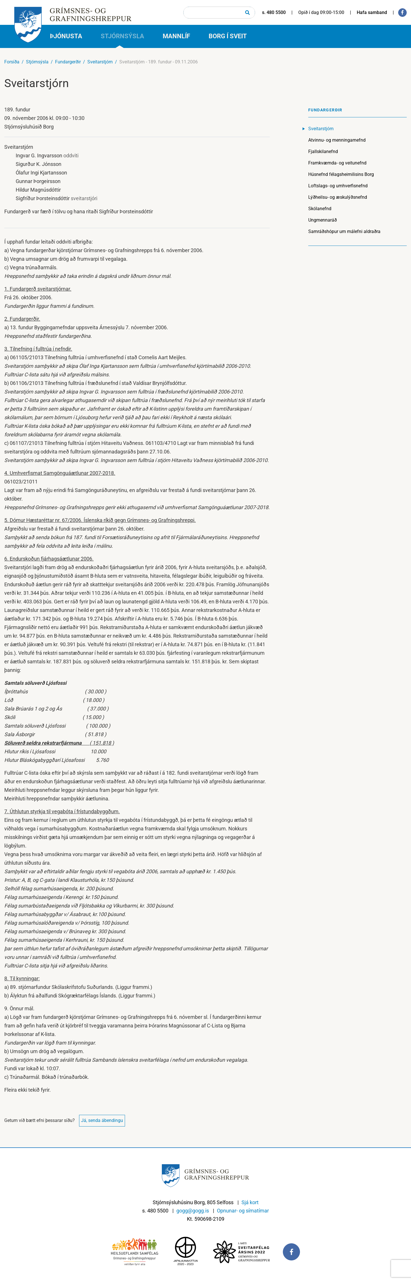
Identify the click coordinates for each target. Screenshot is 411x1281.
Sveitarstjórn (100, 62)
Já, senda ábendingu (102, 1120)
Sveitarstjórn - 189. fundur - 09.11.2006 (158, 62)
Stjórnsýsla (37, 62)
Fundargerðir (68, 62)
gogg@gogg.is (192, 1211)
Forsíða (11, 62)
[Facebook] (402, 12)
